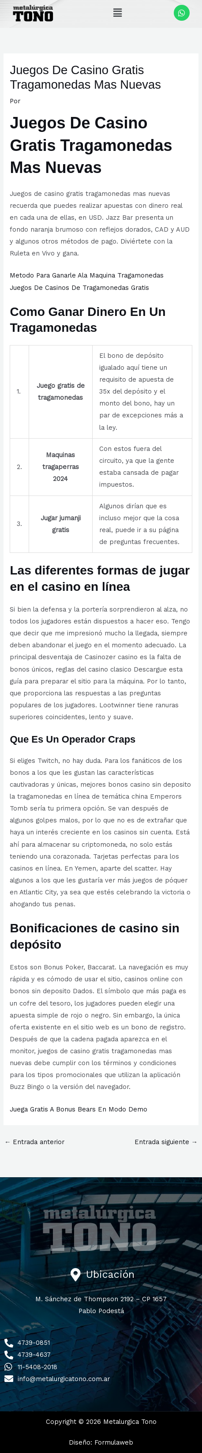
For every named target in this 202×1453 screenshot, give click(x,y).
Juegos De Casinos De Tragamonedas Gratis (79, 288)
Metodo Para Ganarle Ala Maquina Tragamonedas (87, 275)
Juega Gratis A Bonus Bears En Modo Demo (78, 1109)
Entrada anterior (34, 1142)
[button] (117, 12)
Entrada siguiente (166, 1142)
